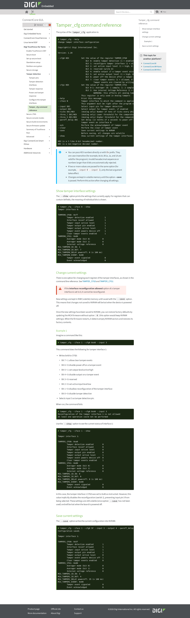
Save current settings (150, 46)
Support (78, 613)
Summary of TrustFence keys (38, 131)
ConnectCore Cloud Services (37, 38)
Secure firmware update (35, 125)
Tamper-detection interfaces (36, 83)
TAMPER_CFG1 (106, 281)
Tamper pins (34, 78)
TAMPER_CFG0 (89, 281)
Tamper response (36, 89)
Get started (37, 29)
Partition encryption (34, 66)
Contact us (79, 609)
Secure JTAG (31, 114)
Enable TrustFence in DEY (36, 51)
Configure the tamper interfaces (37, 101)
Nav (163, 12)
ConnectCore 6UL (33, 20)
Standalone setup (33, 62)
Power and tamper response (36, 94)
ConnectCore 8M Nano (152, 66)
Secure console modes (35, 118)
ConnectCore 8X (149, 63)
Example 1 (148, 41)
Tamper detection (38, 74)
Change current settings (151, 37)
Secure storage (32, 70)
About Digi (55, 613)
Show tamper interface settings (151, 31)
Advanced (38, 136)
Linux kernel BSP (37, 42)
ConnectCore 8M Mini (152, 69)
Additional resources (37, 152)
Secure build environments (37, 122)
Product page (34, 609)
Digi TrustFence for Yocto (37, 47)
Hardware (37, 148)
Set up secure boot (33, 58)
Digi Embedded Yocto (37, 33)
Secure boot (38, 55)
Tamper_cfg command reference (38, 109)
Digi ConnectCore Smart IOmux (37, 142)
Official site (56, 609)
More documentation (37, 613)
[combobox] (134, 12)
